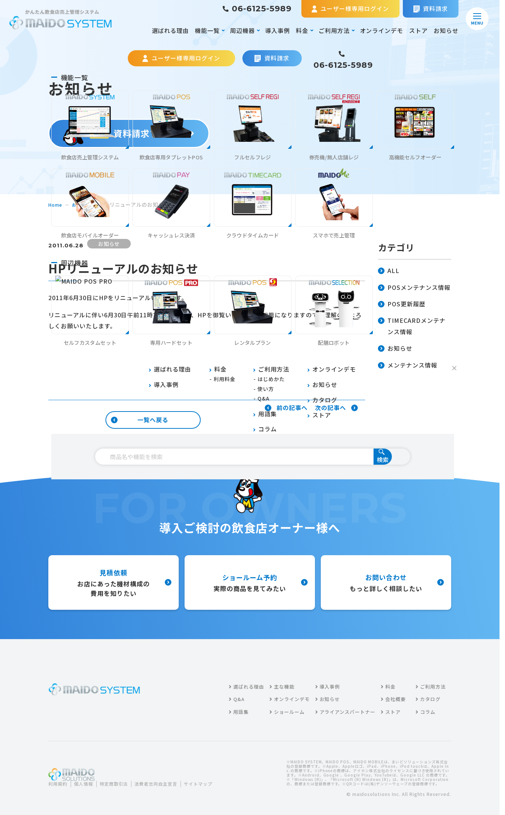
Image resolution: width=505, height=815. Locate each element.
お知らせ (446, 30)
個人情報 (88, 779)
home (56, 204)
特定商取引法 (121, 779)
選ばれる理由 (170, 30)
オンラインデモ (382, 30)
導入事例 (277, 30)
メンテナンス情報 (407, 365)
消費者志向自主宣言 (169, 779)
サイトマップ (68, 788)
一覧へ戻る (139, 419)
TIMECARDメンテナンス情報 (412, 326)
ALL (389, 271)
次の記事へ (336, 408)
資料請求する (129, 133)
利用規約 (59, 779)
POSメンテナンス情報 (414, 288)
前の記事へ (286, 408)
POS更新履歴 (402, 304)
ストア (418, 30)
